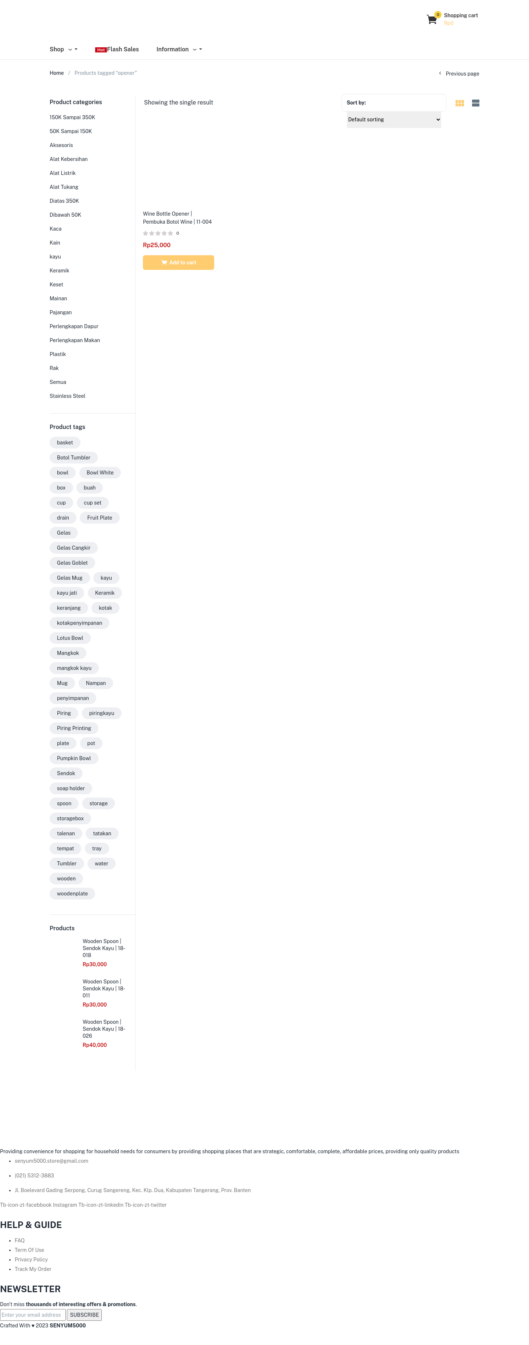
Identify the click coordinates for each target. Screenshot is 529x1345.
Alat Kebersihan (69, 159)
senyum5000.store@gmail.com (51, 1161)
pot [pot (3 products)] (91, 743)
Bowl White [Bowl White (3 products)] (100, 473)
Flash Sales (117, 49)
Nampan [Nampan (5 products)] (96, 683)
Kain (55, 243)
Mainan (58, 298)
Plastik (58, 354)
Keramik (59, 271)
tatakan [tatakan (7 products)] (102, 833)
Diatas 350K (64, 201)
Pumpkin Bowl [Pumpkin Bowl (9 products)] (74, 758)
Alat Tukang (64, 187)
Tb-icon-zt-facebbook (26, 1205)
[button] (452, 19)
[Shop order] (394, 119)
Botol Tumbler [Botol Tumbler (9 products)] (73, 458)
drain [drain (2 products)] (63, 518)
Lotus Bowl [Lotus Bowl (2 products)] (70, 638)
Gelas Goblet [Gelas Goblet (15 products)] (72, 563)
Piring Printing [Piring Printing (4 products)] (74, 728)
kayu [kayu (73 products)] (106, 578)
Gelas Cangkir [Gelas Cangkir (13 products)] (73, 548)
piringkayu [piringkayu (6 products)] (102, 713)
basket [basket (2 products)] (65, 443)
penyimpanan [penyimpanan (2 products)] (73, 698)
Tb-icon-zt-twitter (146, 1205)
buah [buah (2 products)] (90, 488)
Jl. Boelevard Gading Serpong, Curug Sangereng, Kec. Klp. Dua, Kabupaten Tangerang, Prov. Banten (133, 1190)
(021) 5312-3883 (34, 1176)
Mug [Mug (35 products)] (62, 683)
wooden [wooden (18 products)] (66, 879)
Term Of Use (29, 1250)
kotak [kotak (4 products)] (105, 608)
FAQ (20, 1240)
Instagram (65, 1205)
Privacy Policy (31, 1259)
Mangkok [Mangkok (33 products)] (68, 653)
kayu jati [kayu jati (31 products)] (67, 593)
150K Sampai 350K (72, 117)
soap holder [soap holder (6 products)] (71, 788)
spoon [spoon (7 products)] (64, 803)
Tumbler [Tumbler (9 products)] (67, 863)
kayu (55, 257)
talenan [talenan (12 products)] (66, 833)
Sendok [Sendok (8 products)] (66, 773)
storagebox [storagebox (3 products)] (70, 818)
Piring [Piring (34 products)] (64, 713)
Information (177, 49)
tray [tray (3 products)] (97, 848)
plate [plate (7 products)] (63, 743)
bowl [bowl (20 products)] (62, 473)
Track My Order (33, 1269)
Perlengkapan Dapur (74, 326)
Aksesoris (61, 145)
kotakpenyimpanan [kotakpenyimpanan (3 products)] (79, 623)
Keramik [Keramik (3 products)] (105, 593)
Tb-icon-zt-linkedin (101, 1205)
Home (57, 73)
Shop (61, 49)
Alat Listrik (63, 173)
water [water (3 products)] (101, 863)
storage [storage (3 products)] (99, 803)
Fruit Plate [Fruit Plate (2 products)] (99, 518)
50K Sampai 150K (71, 131)
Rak (54, 368)
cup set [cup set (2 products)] (93, 503)
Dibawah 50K (65, 215)
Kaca (55, 229)
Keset (56, 284)
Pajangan (61, 312)
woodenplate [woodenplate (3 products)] (72, 894)
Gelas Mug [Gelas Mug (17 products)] (70, 578)
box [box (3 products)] (61, 488)
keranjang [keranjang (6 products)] (69, 608)
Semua (58, 382)
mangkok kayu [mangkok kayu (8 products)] (74, 668)
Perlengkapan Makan (75, 340)
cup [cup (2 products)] (61, 503)
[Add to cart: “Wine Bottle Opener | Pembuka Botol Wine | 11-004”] (178, 262)
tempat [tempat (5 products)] (65, 848)
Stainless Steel (68, 396)
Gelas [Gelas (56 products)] (64, 533)
